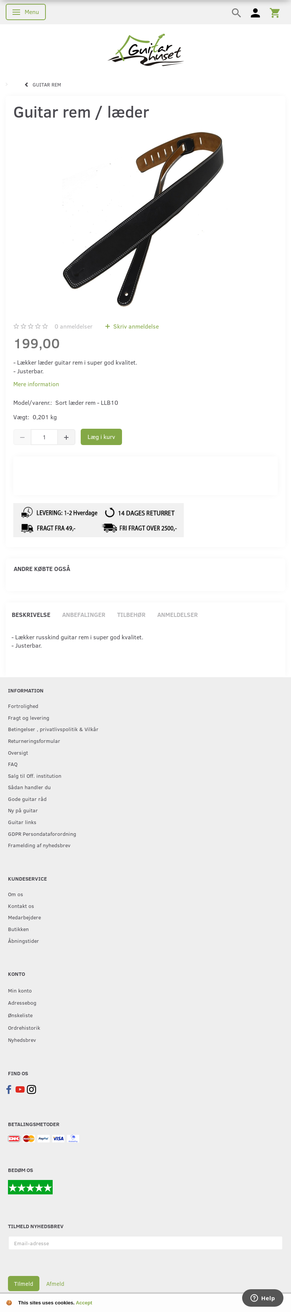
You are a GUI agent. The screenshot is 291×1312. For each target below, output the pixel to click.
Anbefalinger (83, 614)
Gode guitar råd (27, 798)
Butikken (18, 929)
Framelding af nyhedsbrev (39, 845)
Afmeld (55, 1283)
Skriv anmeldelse (135, 326)
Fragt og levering (28, 717)
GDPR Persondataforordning (42, 833)
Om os (15, 894)
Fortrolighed (23, 705)
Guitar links (22, 822)
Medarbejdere (24, 917)
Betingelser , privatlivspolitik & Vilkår (53, 729)
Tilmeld (23, 1283)
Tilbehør (131, 614)
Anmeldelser (177, 614)
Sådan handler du (29, 787)
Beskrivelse (31, 614)
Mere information (36, 384)
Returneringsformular (34, 740)
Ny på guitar (23, 810)
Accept (84, 1303)
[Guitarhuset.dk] (145, 49)
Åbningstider (23, 940)
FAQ (12, 764)
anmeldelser (73, 326)
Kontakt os (21, 905)
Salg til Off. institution (34, 775)
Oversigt (18, 752)
